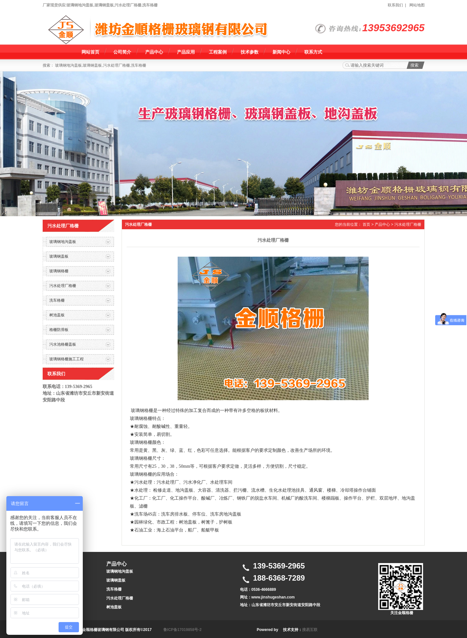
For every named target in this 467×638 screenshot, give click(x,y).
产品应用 (186, 52)
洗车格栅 (114, 589)
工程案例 (218, 52)
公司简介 (122, 52)
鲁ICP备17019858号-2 (182, 629)
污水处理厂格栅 (407, 224)
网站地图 (417, 5)
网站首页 (90, 52)
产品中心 (154, 52)
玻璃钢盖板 (115, 580)
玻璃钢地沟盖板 (119, 571)
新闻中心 (281, 52)
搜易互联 (309, 629)
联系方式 (313, 52)
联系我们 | (398, 5)
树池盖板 (114, 607)
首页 (366, 224)
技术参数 (249, 52)
